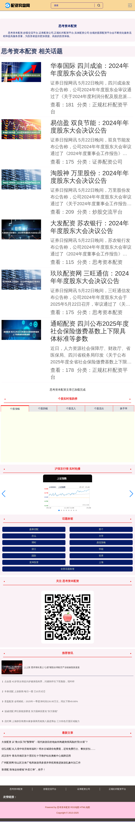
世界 (101, 555)
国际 (34, 555)
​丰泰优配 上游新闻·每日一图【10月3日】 (25, 691)
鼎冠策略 (101, 542)
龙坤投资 (33, 562)
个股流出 (99, 408)
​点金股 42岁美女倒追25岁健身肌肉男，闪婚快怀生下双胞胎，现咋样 (39, 681)
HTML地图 (85, 807)
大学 (101, 535)
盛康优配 (33, 529)
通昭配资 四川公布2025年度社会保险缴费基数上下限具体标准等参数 (89, 331)
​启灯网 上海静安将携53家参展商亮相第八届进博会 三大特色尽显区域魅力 (42, 721)
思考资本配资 (16, 789)
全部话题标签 (67, 569)
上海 (101, 562)
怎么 (34, 535)
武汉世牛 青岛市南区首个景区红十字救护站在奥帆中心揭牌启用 (36, 755)
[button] (4, 493)
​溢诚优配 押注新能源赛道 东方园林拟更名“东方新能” (31, 711)
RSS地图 (74, 807)
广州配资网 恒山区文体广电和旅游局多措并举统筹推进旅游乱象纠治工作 (41, 762)
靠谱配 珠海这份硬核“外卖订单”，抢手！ (24, 769)
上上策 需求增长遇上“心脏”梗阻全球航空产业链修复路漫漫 (52, 667)
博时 (34, 542)
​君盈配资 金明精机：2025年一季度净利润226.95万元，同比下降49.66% (41, 701)
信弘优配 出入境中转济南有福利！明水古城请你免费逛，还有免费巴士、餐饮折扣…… (48, 749)
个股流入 (71, 408)
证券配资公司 (83, 789)
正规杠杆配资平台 (117, 789)
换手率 (123, 408)
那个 (101, 529)
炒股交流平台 (49, 789)
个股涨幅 (15, 408)
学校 (101, 549)
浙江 (34, 549)
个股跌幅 (43, 408)
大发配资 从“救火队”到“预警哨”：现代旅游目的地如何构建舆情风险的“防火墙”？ (45, 742)
